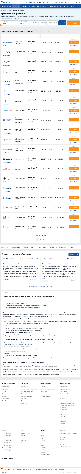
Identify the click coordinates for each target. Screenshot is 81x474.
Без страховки (63, 401)
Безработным (5, 401)
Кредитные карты (55, 6)
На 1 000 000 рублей (7, 447)
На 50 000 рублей (6, 435)
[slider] (1, 25)
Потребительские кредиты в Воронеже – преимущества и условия (26, 305)
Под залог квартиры (26, 396)
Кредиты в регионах (7, 462)
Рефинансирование (43, 247)
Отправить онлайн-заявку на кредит (13, 369)
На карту (33, 247)
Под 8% (42, 433)
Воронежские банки (8, 342)
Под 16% (42, 447)
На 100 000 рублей (7, 438)
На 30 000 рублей (6, 433)
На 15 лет (23, 443)
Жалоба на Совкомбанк (50, 264)
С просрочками (64, 386)
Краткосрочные (25, 433)
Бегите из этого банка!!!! (11, 264)
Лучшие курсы (30, 2)
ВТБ (19, 371)
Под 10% (42, 438)
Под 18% (42, 452)
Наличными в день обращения (48, 389)
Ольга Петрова (33, 293)
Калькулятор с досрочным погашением (67, 406)
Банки (72, 6)
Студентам (5, 389)
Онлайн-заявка (16, 247)
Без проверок (63, 391)
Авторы (55, 469)
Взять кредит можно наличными (58, 335)
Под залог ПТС (25, 398)
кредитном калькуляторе (49, 373)
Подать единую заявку (73, 22)
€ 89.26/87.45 (46, 2)
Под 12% (42, 440)
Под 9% (42, 435)
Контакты (26, 469)
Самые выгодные (64, 426)
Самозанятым (5, 386)
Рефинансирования (65, 446)
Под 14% (42, 443)
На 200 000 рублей (7, 440)
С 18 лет (4, 391)
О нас (14, 469)
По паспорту (63, 398)
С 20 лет (4, 396)
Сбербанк (14, 371)
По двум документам (65, 389)
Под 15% (42, 445)
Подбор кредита (5, 247)
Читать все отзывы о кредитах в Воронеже (40, 286)
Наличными (42, 23)
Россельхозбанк (32, 371)
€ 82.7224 (66, 2)
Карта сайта (62, 469)
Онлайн (62, 396)
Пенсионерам (5, 398)
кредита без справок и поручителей (22, 344)
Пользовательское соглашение (43, 469)
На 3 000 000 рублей (7, 450)
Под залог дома (25, 386)
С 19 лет (4, 394)
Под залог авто (25, 394)
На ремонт (62, 442)
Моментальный (64, 394)
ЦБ (55, 2)
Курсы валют (6, 6)
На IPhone (62, 437)
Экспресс (42, 386)
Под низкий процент (45, 454)
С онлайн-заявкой (45, 396)
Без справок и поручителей (67, 403)
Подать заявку (73, 42)
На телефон (63, 439)
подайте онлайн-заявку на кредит (9, 18)
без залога (7, 353)
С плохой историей (65, 412)
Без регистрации (64, 414)
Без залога (24, 403)
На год (23, 435)
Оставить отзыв (74, 254)
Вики (31, 469)
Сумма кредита (5, 21)
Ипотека (32, 6)
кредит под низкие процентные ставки (15, 351)
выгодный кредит (36, 321)
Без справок (33, 23)
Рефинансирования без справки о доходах (68, 434)
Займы (65, 6)
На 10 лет (23, 440)
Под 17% (42, 450)
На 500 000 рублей (7, 445)
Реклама (19, 469)
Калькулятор (53, 247)
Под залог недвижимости (27, 401)
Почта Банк (40, 371)
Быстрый (62, 416)
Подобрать (62, 23)
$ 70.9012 (60, 2)
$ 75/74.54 (38, 2)
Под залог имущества (27, 391)
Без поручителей (52, 23)
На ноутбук (63, 444)
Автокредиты (41, 6)
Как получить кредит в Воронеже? (16, 303)
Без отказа (71, 247)
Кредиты (16, 6)
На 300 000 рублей (7, 443)
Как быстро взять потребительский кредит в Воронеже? (23, 307)
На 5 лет (23, 438)
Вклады (24, 6)
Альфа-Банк (23, 371)
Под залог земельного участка (29, 389)
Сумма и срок (31, 36)
